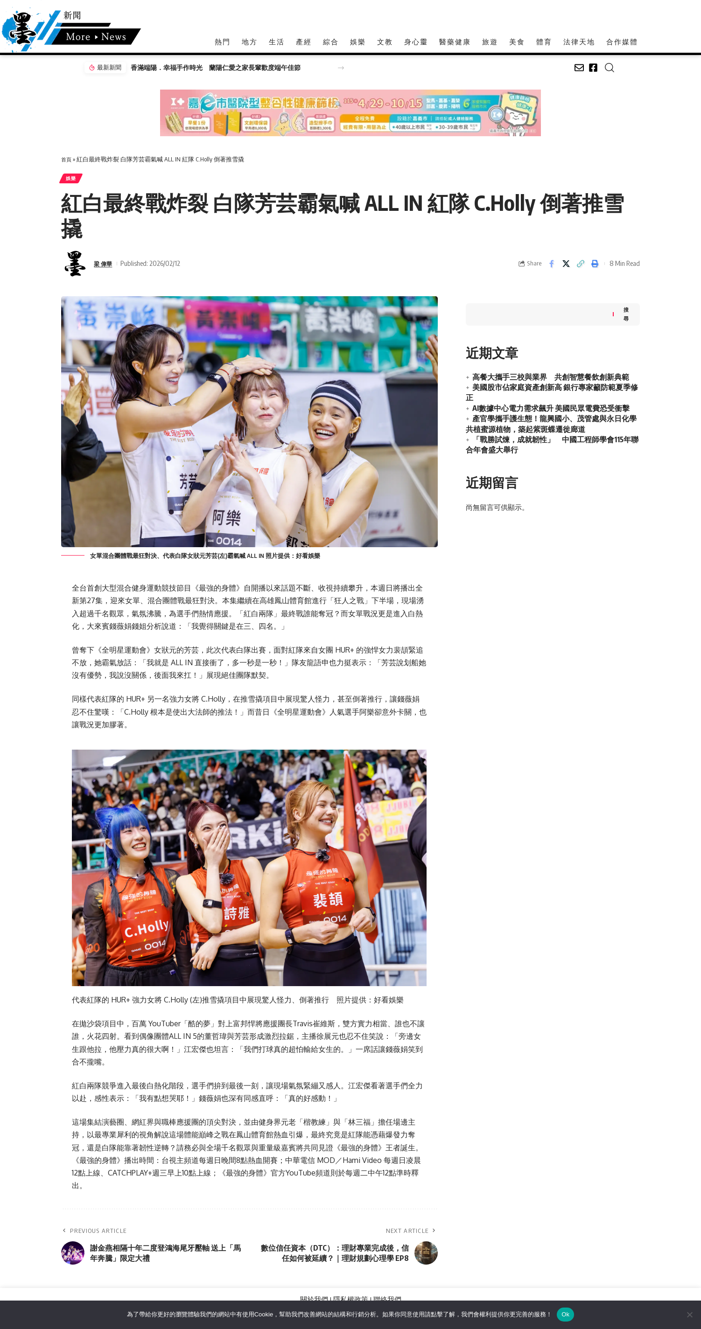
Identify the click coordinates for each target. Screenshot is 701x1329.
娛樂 (73, 179)
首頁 (67, 159)
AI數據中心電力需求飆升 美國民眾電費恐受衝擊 (551, 406)
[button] (341, 68)
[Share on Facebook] (551, 266)
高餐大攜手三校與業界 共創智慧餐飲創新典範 (550, 374)
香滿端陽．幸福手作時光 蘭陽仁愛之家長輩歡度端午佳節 (209, 67)
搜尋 (626, 311)
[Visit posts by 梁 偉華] (75, 267)
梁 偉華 (105, 266)
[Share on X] (566, 266)
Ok (565, 1314)
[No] (689, 1314)
